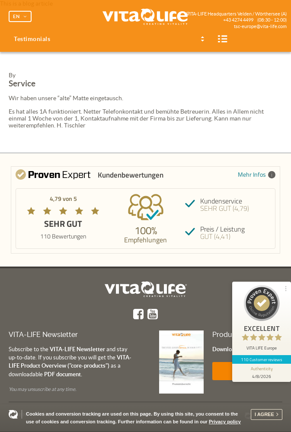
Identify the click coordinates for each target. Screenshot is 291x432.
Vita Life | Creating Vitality (145, 17)
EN (16, 16)
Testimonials (32, 38)
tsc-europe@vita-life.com (260, 26)
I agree (264, 414)
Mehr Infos (256, 174)
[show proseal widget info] (261, 373)
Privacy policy (225, 421)
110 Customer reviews (262, 359)
